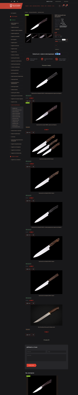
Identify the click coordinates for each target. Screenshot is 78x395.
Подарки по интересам (15, 150)
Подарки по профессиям (16, 153)
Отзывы (42, 5)
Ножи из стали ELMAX (16, 113)
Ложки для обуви (14, 86)
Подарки (27, 5)
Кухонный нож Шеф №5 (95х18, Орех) (46, 192)
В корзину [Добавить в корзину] (30, 100)
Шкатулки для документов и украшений (17, 140)
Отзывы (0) (46, 338)
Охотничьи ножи (15, 118)
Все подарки (13, 13)
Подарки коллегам (15, 45)
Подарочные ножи (15, 120)
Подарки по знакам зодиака (17, 98)
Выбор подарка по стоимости (15, 24)
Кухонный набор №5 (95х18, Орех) (46, 158)
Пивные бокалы (14, 89)
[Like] (35, 100)
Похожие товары (46, 65)
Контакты (49, 5)
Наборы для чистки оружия (16, 95)
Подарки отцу (14, 51)
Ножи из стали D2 (15, 111)
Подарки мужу (14, 48)
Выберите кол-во (57, 34)
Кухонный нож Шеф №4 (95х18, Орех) (46, 260)
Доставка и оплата (36, 5)
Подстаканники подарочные (17, 76)
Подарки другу (14, 42)
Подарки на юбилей (15, 36)
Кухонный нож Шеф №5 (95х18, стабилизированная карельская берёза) (46, 226)
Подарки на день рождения (16, 30)
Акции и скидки (14, 156)
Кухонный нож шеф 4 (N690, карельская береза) (46, 124)
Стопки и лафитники (15, 67)
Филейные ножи (15, 123)
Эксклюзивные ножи (16, 126)
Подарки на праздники (16, 147)
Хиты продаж (13, 16)
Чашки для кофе (14, 79)
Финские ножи (15, 125)
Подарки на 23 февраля (15, 159)
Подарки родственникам (16, 143)
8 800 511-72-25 (49, 1)
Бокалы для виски (15, 70)
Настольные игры (14, 73)
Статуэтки (13, 136)
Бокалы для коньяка (15, 57)
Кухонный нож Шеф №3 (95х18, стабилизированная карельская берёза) (46, 92)
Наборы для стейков (15, 92)
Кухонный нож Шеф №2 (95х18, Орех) (46, 294)
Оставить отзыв (31, 363)
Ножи (31, 5)
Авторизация (66, 1)
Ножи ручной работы (15, 104)
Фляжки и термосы (15, 54)
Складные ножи (15, 121)
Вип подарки (13, 39)
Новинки (12, 20)
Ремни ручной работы (15, 133)
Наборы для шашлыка (15, 64)
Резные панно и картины (16, 130)
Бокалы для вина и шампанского (15, 83)
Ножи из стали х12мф (16, 116)
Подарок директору (15, 33)
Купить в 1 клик (57, 50)
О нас (53, 5)
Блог (46, 5)
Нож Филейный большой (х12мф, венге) (46, 326)
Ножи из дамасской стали (17, 109)
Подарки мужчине (15, 27)
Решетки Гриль (14, 101)
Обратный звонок (58, 1)
